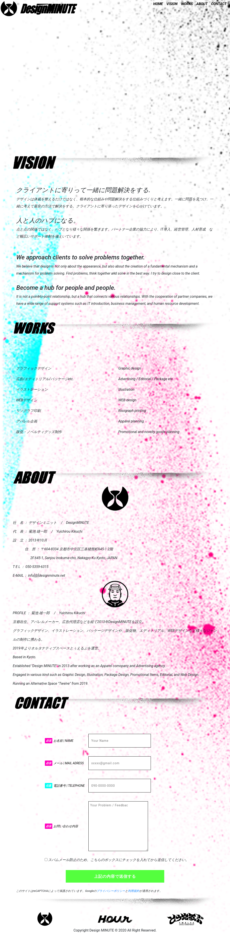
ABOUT (202, 4)
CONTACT (218, 4)
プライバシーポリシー (111, 891)
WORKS (187, 4)
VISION (171, 4)
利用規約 (133, 891)
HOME (158, 4)
